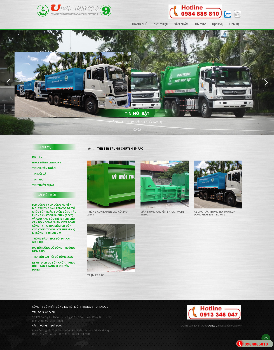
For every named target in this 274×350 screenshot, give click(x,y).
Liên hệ (234, 24)
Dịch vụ (217, 24)
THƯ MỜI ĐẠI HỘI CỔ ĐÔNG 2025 (52, 257)
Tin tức (200, 24)
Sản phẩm (181, 24)
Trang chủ (139, 24)
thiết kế (222, 325)
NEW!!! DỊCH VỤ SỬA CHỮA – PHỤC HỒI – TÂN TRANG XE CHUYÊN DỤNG (53, 266)
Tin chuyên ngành (44, 168)
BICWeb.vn (236, 325)
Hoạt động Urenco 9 (46, 162)
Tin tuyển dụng (43, 185)
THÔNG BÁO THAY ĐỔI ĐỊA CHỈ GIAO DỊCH (137, 122)
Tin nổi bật (40, 173)
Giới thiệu (160, 24)
